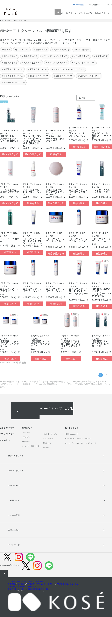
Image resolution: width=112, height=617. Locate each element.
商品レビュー (48, 443)
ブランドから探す (85, 13)
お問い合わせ (14, 530)
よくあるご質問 (14, 581)
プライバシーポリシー (46, 584)
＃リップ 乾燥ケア (82, 49)
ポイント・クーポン (50, 434)
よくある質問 (14, 515)
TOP (2, 20)
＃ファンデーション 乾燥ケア (54, 56)
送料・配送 (26, 441)
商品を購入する (10, 154)
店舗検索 (96, 5)
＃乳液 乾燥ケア (101, 56)
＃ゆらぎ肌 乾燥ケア (80, 56)
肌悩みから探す (101, 13)
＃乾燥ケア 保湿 (40, 49)
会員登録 (46, 447)
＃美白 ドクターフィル (63, 76)
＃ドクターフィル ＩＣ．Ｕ (13, 82)
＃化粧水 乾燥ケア (9, 56)
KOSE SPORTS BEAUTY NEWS (77, 438)
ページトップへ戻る (56, 408)
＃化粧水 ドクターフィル (38, 76)
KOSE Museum (70, 434)
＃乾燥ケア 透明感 (9, 63)
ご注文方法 (26, 432)
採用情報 (21, 584)
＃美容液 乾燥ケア (30, 56)
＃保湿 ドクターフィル (37, 69)
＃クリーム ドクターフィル (83, 63)
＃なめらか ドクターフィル (89, 76)
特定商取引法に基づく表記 (67, 584)
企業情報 (80, 5)
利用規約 (30, 584)
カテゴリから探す (67, 13)
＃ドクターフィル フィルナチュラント (67, 69)
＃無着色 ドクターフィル (12, 76)
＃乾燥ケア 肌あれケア (31, 63)
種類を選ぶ (56, 154)
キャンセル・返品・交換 (30, 446)
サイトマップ (14, 545)
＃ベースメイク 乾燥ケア (56, 63)
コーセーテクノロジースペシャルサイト (79, 443)
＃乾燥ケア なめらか (61, 49)
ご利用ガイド (27, 428)
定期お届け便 (48, 438)
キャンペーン (5, 440)
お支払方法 (26, 437)
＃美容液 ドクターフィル (12, 69)
